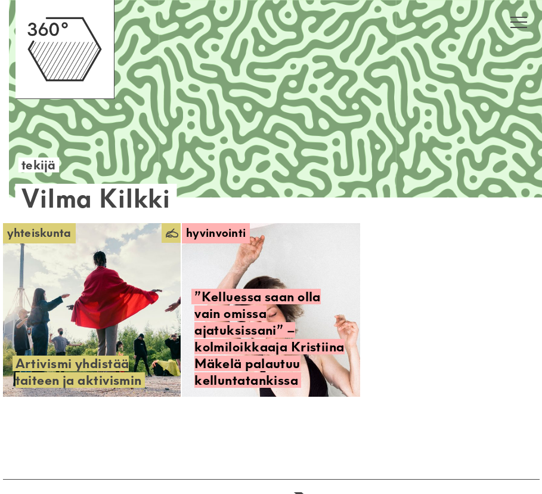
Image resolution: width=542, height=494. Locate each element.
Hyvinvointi (216, 233)
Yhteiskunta (39, 233)
